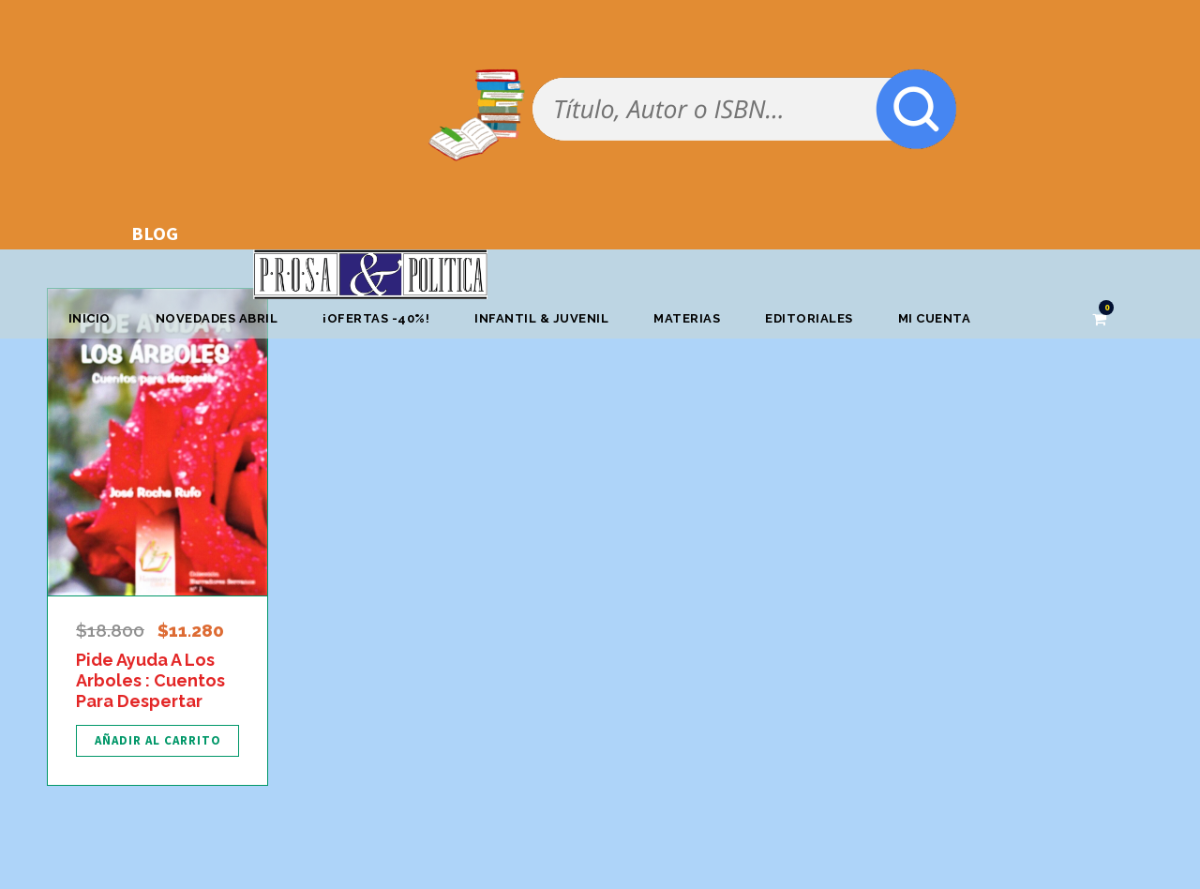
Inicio (89, 318)
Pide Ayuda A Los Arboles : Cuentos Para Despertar (150, 680)
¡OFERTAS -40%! (375, 318)
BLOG (154, 233)
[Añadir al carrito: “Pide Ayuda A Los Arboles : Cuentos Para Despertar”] (157, 741)
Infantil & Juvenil (541, 318)
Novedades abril (217, 318)
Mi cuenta (934, 318)
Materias (686, 318)
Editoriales (809, 318)
